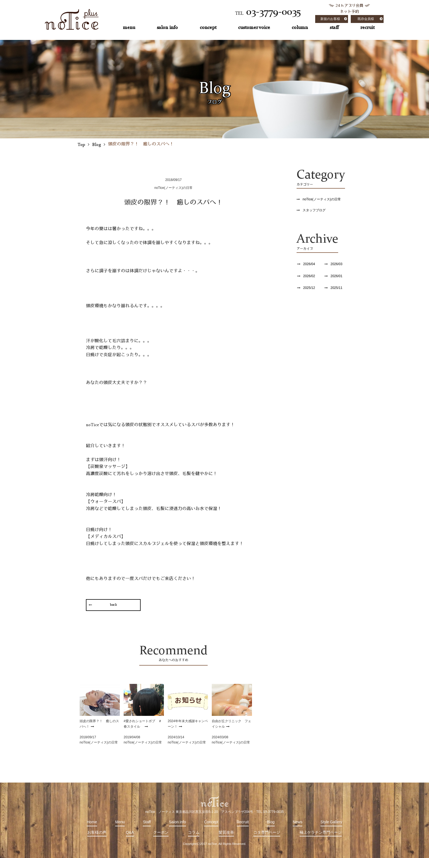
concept (208, 27)
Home (92, 822)
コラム (193, 832)
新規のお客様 (330, 19)
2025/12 (309, 288)
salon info (167, 27)
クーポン (161, 832)
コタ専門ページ (266, 832)
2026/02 (309, 276)
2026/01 (336, 276)
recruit (367, 27)
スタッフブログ (314, 210)
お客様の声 (96, 832)
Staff (147, 822)
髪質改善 (226, 832)
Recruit (243, 822)
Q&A (130, 832)
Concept (211, 822)
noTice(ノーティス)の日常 (322, 199)
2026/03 (336, 264)
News (297, 822)
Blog (270, 822)
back (113, 605)
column (300, 27)
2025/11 (336, 288)
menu (129, 27)
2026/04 (309, 264)
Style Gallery (331, 822)
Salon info (177, 822)
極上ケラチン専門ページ (321, 832)
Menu (120, 822)
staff (334, 27)
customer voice (254, 27)
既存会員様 (366, 19)
